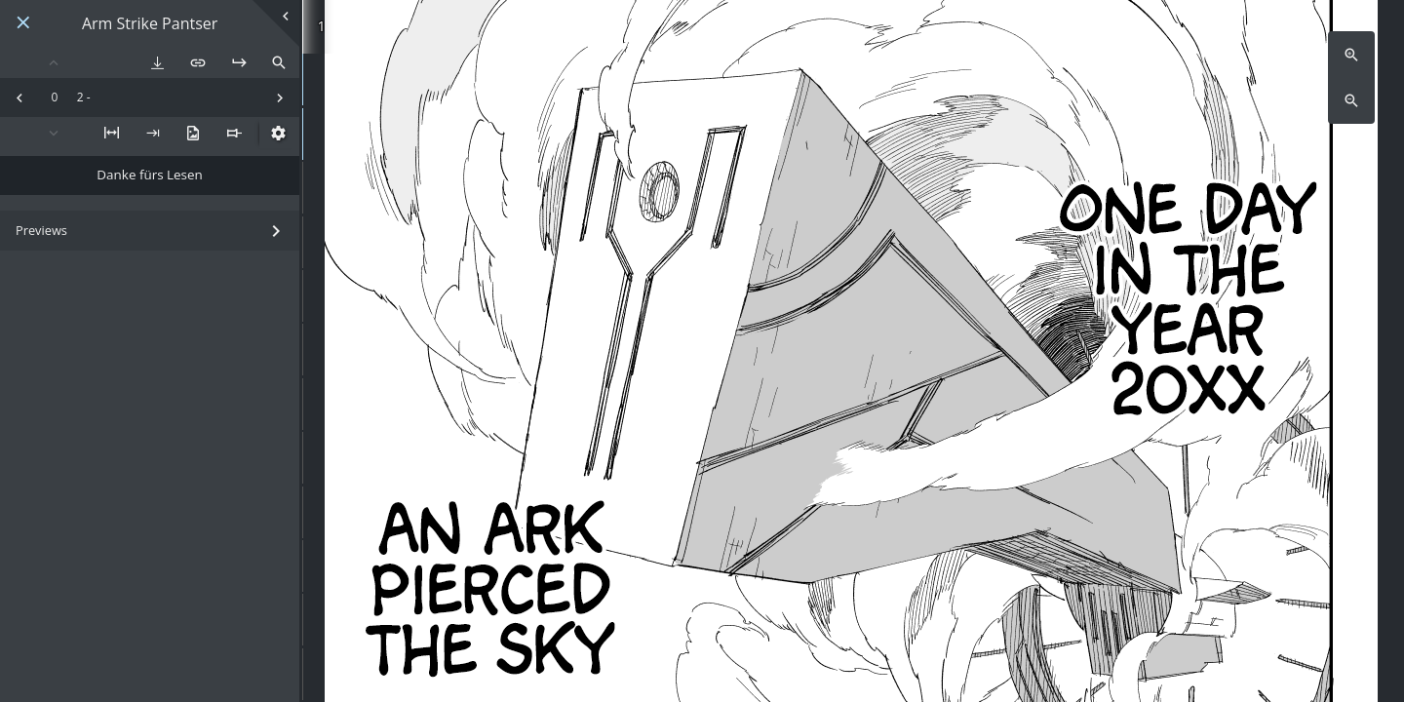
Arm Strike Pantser (149, 24)
